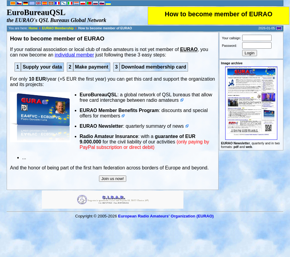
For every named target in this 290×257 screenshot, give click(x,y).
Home (33, 28)
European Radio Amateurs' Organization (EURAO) (166, 216)
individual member (74, 54)
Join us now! (112, 178)
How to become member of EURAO (218, 14)
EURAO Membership (58, 28)
